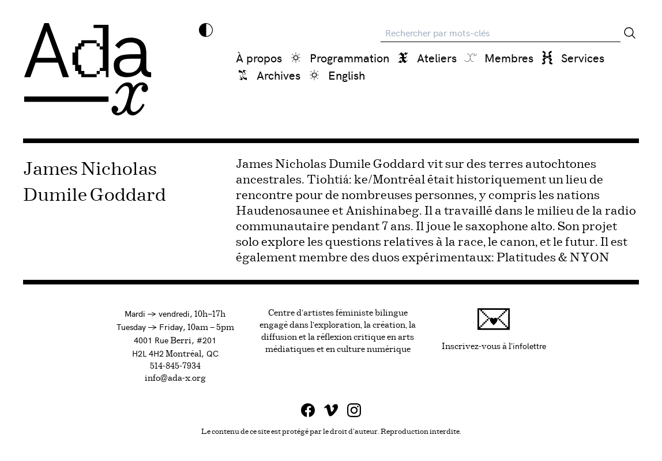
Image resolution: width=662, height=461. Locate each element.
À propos (259, 57)
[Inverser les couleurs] (206, 30)
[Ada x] (87, 69)
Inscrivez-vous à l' (494, 329)
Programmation (349, 57)
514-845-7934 (175, 366)
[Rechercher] (629, 33)
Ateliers (437, 57)
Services (582, 57)
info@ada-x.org (175, 378)
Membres (508, 57)
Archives (278, 74)
